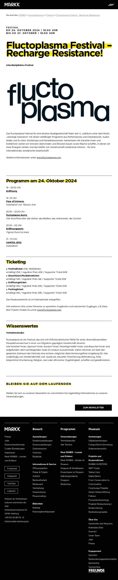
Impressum (10, 452)
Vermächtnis (94, 567)
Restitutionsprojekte (97, 512)
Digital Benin (94, 476)
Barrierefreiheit (40, 480)
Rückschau (66, 484)
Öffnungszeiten (40, 468)
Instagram (12, 476)
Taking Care (94, 472)
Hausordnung (39, 492)
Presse (8, 437)
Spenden (92, 555)
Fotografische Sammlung (100, 445)
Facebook (12, 468)
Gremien (92, 531)
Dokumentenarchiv (97, 449)
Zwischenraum (40, 449)
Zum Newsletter (93, 407)
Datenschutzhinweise (15, 445)
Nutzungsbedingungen (44, 512)
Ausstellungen (40, 437)
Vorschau (37, 452)
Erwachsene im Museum (72, 472)
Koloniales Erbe (95, 527)
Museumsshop (39, 496)
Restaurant (38, 484)
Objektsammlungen (97, 441)
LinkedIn (11, 491)
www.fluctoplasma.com (49, 157)
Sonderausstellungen (43, 441)
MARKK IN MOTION (97, 464)
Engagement (94, 551)
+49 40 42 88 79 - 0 (14, 517)
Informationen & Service (44, 464)
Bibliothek (38, 504)
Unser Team (94, 535)
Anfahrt (36, 476)
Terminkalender (68, 441)
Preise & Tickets (40, 472)
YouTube (11, 483)
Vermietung (38, 488)
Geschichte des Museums (100, 523)
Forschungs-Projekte (98, 488)
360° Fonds (94, 468)
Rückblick (37, 456)
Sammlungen (94, 437)
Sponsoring (93, 563)
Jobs (7, 441)
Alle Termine (66, 445)
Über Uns (93, 519)
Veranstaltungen (69, 437)
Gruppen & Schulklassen (72, 468)
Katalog (36, 508)
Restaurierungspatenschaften (102, 559)
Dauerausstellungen (42, 445)
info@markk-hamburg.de (17, 521)
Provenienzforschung (98, 500)
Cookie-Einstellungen (15, 449)
